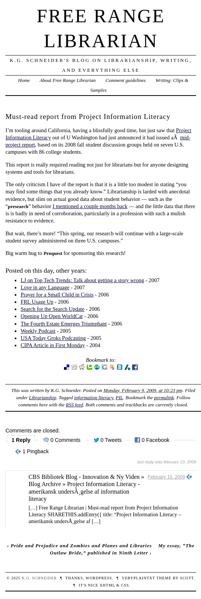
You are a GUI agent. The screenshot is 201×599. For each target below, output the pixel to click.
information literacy (93, 397)
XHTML (107, 585)
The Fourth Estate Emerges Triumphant (63, 324)
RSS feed (74, 405)
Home (24, 80)
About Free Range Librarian (68, 80)
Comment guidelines (126, 80)
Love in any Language (44, 287)
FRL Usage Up (36, 302)
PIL (119, 397)
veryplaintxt (138, 578)
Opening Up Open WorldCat (51, 316)
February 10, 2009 (166, 477)
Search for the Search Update (52, 309)
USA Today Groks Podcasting (53, 338)
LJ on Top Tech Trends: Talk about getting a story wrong (82, 280)
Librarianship (42, 397)
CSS (125, 585)
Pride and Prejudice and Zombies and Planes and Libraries (81, 545)
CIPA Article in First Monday (52, 345)
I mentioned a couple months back (90, 206)
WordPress (99, 578)
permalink (164, 397)
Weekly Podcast (37, 331)
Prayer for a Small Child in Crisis (56, 295)
